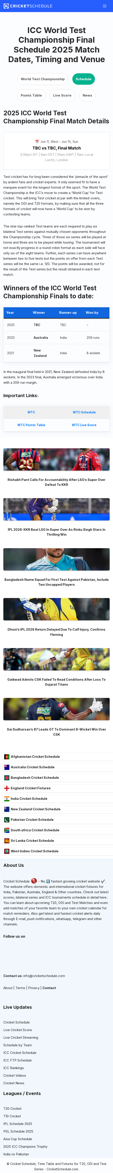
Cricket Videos (14, 1091)
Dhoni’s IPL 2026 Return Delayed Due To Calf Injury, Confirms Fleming (56, 647)
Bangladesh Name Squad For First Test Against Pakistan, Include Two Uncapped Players (56, 597)
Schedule (84, 79)
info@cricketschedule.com (44, 991)
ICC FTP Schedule (17, 1075)
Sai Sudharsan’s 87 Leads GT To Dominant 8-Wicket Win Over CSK (56, 747)
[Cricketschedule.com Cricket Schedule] (27, 6)
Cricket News (13, 1098)
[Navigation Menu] (105, 6)
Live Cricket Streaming (20, 1053)
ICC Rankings (13, 1083)
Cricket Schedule (16, 896)
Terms (20, 1003)
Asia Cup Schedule (17, 1154)
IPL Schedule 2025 (17, 1139)
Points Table (31, 95)
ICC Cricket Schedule (19, 1068)
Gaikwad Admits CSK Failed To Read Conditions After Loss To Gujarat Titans (56, 697)
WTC (31, 412)
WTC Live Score (84, 425)
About (8, 1003)
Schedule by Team (17, 1060)
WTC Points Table (31, 425)
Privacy (34, 1003)
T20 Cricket (12, 1124)
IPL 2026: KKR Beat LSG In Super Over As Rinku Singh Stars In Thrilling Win (56, 547)
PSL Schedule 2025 (18, 1146)
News (87, 95)
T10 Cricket (12, 1131)
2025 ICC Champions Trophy (25, 1162)
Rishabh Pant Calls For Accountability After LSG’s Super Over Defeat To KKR (56, 497)
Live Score (62, 95)
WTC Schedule (84, 412)
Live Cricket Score (17, 1045)
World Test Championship (43, 79)
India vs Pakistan (16, 1169)
